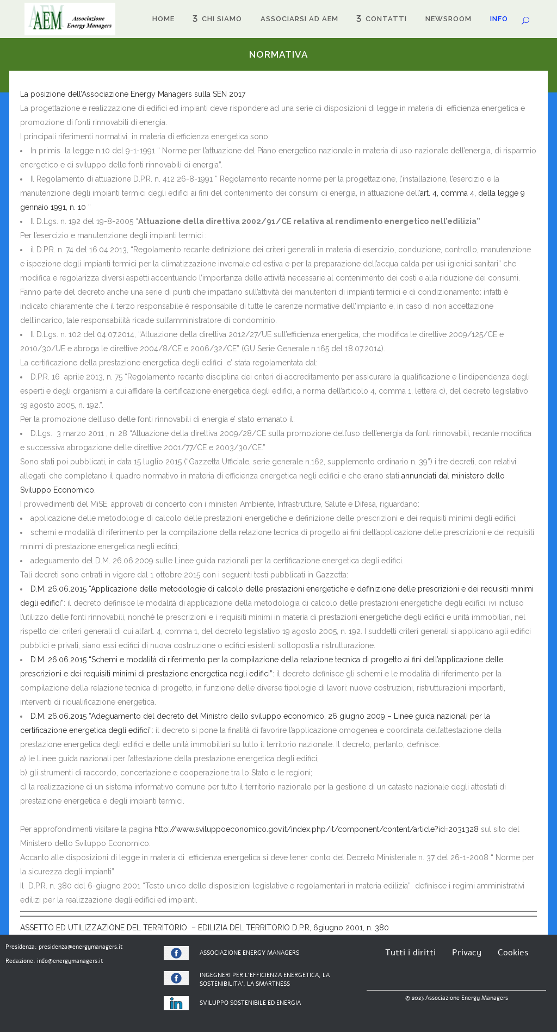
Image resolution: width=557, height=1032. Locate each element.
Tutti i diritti (410, 953)
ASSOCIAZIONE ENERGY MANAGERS (249, 953)
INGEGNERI (215, 975)
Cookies (513, 953)
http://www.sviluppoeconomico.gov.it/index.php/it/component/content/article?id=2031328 (316, 829)
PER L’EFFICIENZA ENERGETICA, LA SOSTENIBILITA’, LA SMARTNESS (265, 980)
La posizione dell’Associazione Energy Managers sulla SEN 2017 (132, 94)
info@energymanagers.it (70, 961)
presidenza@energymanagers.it (81, 947)
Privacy (466, 953)
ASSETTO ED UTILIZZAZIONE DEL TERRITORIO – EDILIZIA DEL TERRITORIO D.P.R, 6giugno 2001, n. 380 (204, 927)
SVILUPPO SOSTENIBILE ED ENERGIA (250, 1003)
